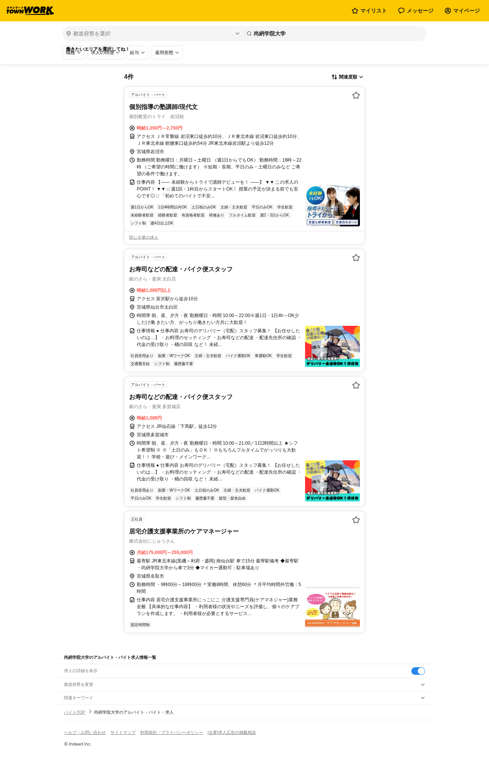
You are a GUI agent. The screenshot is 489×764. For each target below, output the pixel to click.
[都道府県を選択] (152, 33)
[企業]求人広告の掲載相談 (232, 732)
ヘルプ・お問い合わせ (85, 732)
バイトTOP (74, 712)
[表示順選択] (347, 77)
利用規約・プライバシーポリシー (171, 732)
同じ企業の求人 (143, 237)
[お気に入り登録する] (356, 95)
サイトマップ (123, 732)
